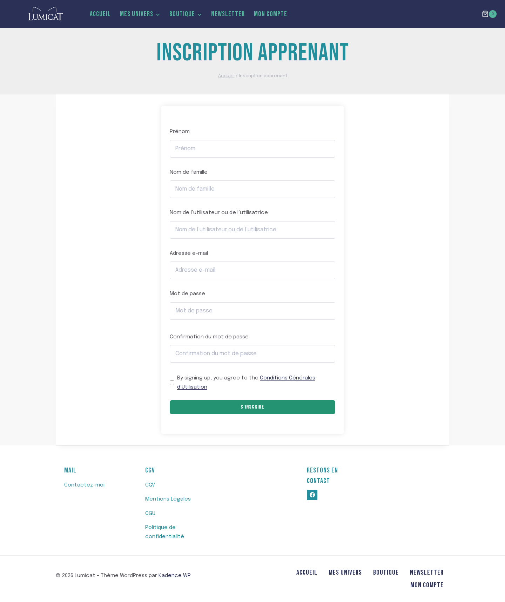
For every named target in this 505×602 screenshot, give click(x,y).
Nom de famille (189, 172)
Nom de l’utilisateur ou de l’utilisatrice (219, 213)
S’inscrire (252, 407)
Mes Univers (345, 572)
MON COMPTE (270, 14)
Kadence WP (175, 575)
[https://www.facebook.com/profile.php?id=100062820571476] (312, 495)
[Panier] (489, 14)
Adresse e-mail (189, 253)
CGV (150, 485)
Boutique (386, 572)
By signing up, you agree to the (246, 382)
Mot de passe (187, 294)
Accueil (100, 14)
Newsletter (228, 14)
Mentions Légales (168, 499)
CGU (150, 513)
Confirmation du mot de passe (209, 337)
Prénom (180, 131)
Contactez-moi (84, 485)
